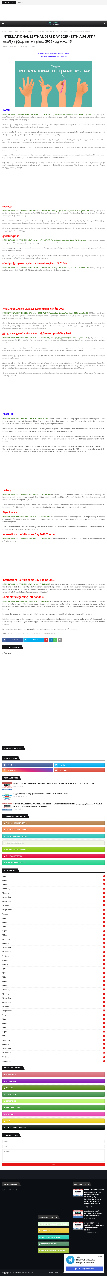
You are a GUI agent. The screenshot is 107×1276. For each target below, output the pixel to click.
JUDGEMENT (10, 1114)
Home (4, 31)
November (54, 901)
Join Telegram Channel (85, 1269)
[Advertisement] (53, 12)
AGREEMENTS (11, 1074)
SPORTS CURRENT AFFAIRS (16, 849)
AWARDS (9, 1088)
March (54, 884)
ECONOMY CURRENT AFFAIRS (17, 836)
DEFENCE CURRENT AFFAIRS (16, 829)
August (54, 914)
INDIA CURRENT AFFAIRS (15, 843)
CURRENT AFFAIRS (48, 1231)
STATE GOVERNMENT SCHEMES (53, 1250)
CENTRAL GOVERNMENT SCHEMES (54, 1224)
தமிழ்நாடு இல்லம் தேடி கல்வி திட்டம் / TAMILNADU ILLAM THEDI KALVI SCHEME (94, 1226)
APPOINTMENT (11, 1081)
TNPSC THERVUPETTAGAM (13, 47)
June (54, 922)
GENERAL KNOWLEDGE (34, 634)
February (54, 889)
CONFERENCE (11, 1101)
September (54, 910)
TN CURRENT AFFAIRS (14, 856)
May (54, 876)
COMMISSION (11, 1094)
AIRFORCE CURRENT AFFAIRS (16, 823)
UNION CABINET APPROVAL (16, 1127)
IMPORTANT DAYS (14, 31)
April (54, 880)
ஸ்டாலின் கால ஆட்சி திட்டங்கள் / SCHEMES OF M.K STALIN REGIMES (93, 1213)
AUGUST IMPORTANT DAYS (16, 634)
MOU (8, 1121)
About (57, 1273)
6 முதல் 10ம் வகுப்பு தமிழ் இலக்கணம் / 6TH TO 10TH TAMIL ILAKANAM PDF (40, 794)
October (54, 905)
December (54, 897)
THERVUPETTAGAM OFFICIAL (24, 1273)
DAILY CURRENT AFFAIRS (50, 1237)
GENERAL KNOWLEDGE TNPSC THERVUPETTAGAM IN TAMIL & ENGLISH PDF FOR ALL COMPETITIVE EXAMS (53, 783)
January (54, 893)
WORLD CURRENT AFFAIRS (16, 863)
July (54, 918)
